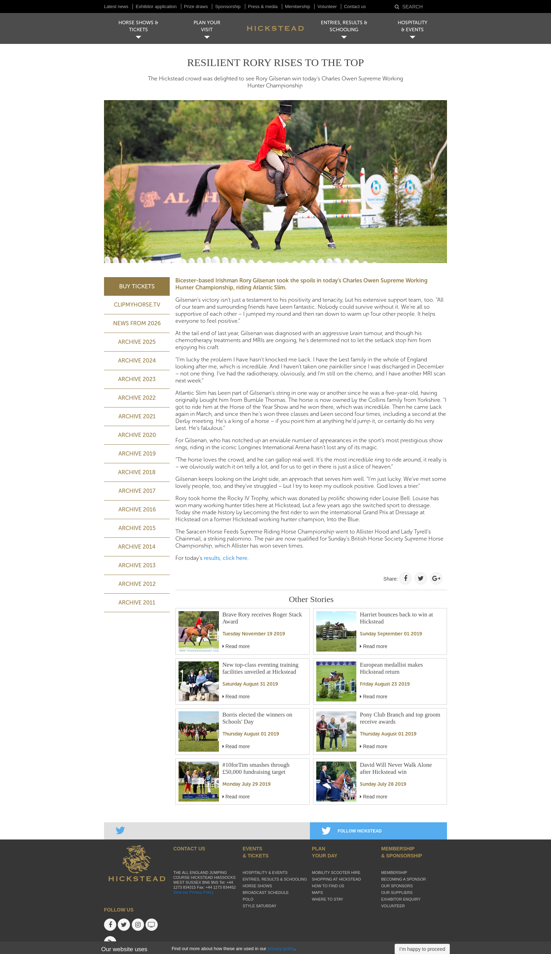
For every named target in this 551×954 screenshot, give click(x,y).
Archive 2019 (137, 453)
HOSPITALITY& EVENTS (412, 26)
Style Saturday (259, 906)
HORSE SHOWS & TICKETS (138, 26)
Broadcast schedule (265, 892)
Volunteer (327, 6)
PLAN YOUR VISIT (207, 26)
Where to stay (327, 899)
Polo (247, 899)
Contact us (355, 6)
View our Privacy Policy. (193, 892)
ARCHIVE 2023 (137, 379)
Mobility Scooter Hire (336, 872)
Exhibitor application (156, 6)
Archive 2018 (137, 472)
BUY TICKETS (137, 286)
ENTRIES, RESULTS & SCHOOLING (344, 26)
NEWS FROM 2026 (137, 323)
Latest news (116, 6)
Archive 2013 (137, 565)
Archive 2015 (137, 528)
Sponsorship (227, 6)
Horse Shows (257, 886)
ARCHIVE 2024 (137, 360)
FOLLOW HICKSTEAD (351, 831)
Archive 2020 (137, 435)
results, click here (225, 558)
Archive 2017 (136, 491)
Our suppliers (397, 892)
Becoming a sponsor (403, 879)
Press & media (263, 6)
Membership (297, 6)
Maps (317, 892)
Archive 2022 (137, 397)
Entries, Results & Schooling (274, 879)
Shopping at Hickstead (336, 879)
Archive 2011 (136, 602)
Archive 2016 (137, 509)
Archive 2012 (137, 584)
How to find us (328, 886)
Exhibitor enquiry (401, 899)
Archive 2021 (137, 416)
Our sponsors (397, 886)
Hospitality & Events (264, 872)
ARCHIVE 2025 (137, 342)
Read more (236, 646)
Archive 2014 (137, 546)
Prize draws (196, 6)
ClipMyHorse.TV (137, 304)
